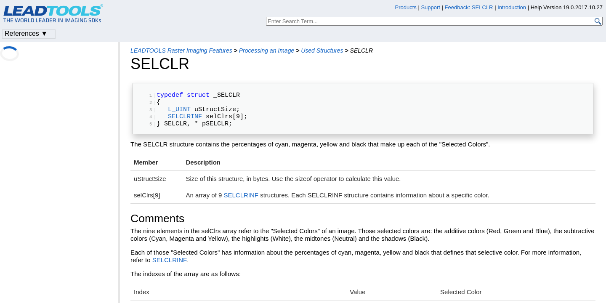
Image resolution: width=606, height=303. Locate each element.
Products (406, 7)
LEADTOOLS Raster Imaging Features (181, 50)
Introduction (511, 7)
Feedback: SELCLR (469, 7)
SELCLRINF (185, 122)
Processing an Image (267, 50)
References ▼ (26, 33)
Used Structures (322, 50)
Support (430, 7)
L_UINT (179, 113)
